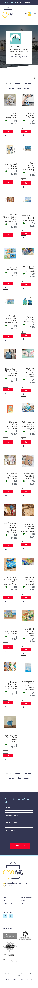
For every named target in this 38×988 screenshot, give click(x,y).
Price (19, 88)
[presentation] (20, 839)
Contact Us (7, 903)
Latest (28, 83)
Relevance (17, 83)
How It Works (25, 2)
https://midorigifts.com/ (19, 57)
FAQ (4, 900)
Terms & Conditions (24, 979)
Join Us (20, 845)
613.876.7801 (8, 886)
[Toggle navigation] (34, 13)
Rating (27, 88)
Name (11, 88)
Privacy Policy (11, 979)
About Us (24, 903)
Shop (23, 900)
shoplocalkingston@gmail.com (15, 883)
